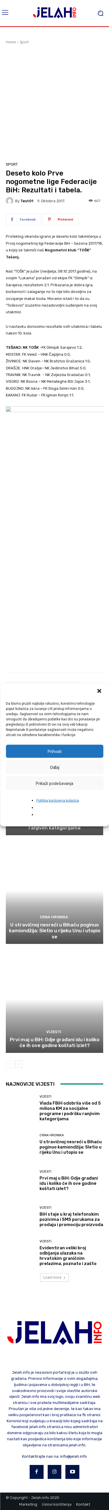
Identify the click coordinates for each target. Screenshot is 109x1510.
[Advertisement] (54, 102)
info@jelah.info (73, 1456)
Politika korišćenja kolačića (57, 801)
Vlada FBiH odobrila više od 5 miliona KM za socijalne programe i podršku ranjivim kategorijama (70, 1111)
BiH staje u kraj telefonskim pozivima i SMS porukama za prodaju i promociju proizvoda (71, 1219)
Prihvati (55, 751)
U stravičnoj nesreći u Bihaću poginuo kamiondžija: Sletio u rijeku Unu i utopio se (54, 931)
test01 (26, 201)
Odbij (54, 767)
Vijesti (53, 1032)
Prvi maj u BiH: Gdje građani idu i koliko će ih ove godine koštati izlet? (54, 1042)
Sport (24, 42)
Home (11, 42)
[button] (99, 691)
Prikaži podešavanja (54, 783)
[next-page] (18, 1064)
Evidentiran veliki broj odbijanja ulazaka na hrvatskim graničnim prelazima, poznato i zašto (68, 1255)
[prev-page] (9, 1064)
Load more (54, 1277)
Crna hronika (54, 917)
